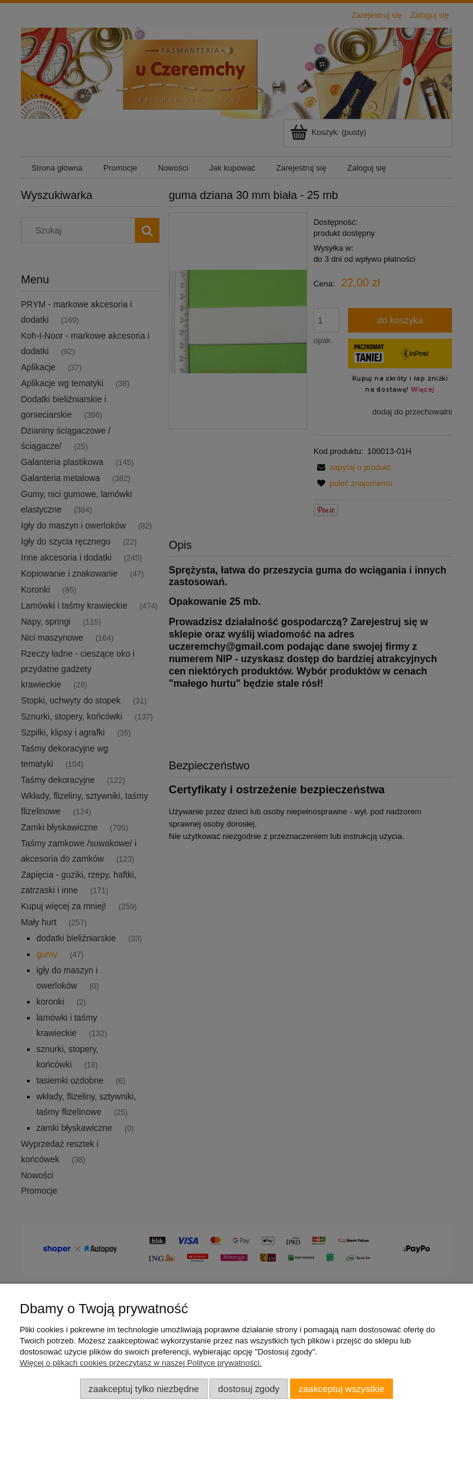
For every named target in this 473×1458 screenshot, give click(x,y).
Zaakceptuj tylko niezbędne (144, 1388)
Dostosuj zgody (249, 1388)
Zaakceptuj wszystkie (341, 1388)
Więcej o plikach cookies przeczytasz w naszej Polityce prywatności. (141, 1362)
